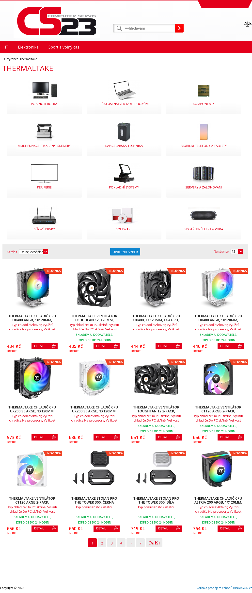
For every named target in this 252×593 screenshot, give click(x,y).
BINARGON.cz (242, 588)
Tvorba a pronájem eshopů (213, 588)
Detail (39, 346)
